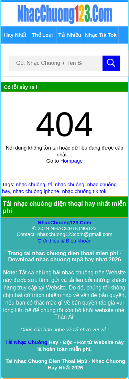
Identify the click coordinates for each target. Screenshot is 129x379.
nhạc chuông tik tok (84, 191)
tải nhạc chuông (66, 184)
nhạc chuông (30, 184)
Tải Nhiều (69, 35)
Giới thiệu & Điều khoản (64, 241)
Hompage (71, 161)
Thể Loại (42, 35)
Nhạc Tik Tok (101, 35)
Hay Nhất (15, 35)
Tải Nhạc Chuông (26, 342)
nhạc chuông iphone (36, 191)
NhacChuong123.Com (65, 222)
